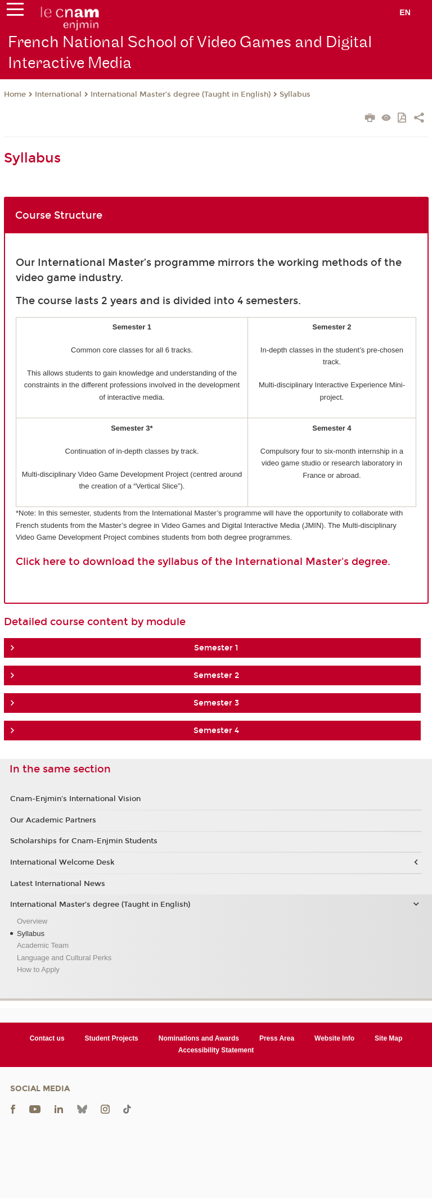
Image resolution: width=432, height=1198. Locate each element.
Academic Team (43, 945)
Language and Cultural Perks (64, 957)
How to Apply (38, 969)
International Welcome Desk (62, 862)
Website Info (334, 1038)
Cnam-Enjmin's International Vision (75, 798)
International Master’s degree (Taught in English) (181, 94)
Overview (32, 921)
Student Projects (111, 1038)
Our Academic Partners (53, 820)
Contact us (47, 1038)
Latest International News (57, 883)
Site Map (388, 1038)
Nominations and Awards (199, 1038)
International (58, 94)
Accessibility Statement (216, 1050)
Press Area (276, 1038)
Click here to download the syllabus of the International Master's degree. (203, 561)
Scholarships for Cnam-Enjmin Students (84, 841)
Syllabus (295, 94)
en (405, 12)
